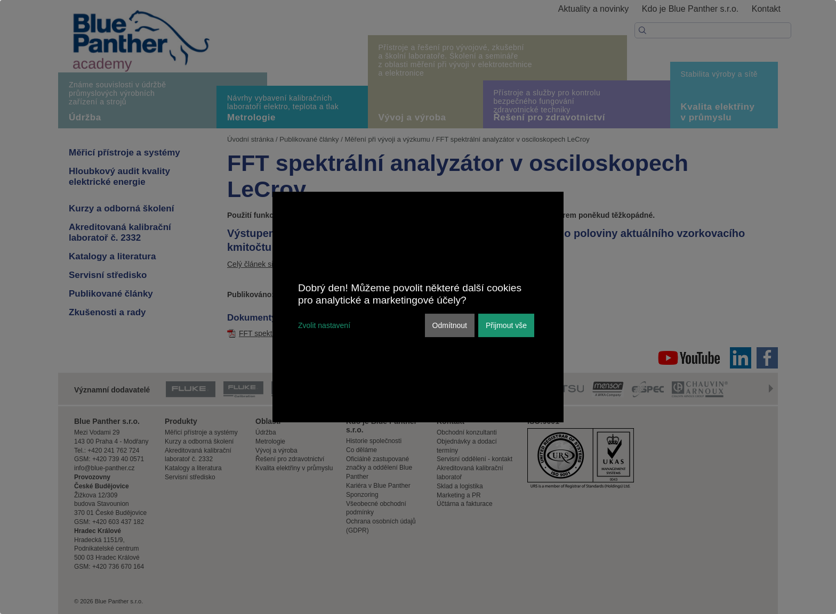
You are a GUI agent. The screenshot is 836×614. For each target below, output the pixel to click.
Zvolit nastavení (324, 325)
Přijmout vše (506, 325)
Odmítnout (449, 325)
